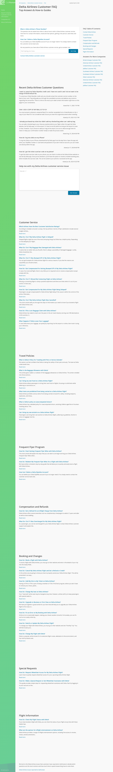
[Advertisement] (49, 72)
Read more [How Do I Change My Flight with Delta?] (22, 627)
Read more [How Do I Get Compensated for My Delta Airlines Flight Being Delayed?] (22, 283)
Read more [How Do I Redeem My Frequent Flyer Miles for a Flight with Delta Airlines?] (22, 455)
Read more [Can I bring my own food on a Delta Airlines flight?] (22, 374)
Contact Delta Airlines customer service (32, 56)
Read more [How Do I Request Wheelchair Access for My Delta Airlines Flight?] (22, 664)
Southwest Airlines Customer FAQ (93, 71)
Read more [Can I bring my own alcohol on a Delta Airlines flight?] (22, 406)
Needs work (73, 768)
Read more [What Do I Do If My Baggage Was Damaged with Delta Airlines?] (22, 241)
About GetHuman (6, 22)
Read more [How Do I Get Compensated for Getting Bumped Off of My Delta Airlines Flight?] (22, 262)
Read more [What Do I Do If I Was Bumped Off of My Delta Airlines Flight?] (22, 251)
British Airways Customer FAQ (92, 60)
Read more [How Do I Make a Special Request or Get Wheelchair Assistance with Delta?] (22, 674)
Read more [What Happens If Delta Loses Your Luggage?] (22, 314)
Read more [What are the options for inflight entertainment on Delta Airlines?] (22, 723)
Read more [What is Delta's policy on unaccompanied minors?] (22, 395)
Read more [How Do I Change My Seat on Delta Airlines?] (22, 585)
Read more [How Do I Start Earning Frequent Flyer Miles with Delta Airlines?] (22, 444)
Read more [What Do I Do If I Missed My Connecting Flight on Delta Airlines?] (22, 272)
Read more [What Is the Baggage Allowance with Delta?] (22, 364)
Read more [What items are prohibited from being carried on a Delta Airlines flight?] (22, 385)
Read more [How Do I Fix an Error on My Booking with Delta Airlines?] (22, 606)
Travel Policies (87, 38)
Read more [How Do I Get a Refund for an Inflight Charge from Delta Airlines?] (22, 504)
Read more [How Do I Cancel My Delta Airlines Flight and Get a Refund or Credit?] (22, 564)
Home (3, 10)
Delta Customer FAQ (89, 77)
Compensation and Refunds (91, 43)
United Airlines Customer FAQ (91, 66)
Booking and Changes (89, 46)
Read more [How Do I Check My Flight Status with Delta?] (22, 713)
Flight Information (88, 52)
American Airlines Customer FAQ (92, 63)
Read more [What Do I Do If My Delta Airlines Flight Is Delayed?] (22, 230)
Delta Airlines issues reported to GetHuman (32, 756)
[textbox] (44, 51)
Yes (67, 768)
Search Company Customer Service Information (6, 14)
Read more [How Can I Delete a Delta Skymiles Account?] (22, 466)
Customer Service (88, 35)
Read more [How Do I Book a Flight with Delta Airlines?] (22, 553)
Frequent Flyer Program (90, 40)
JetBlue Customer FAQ (89, 68)
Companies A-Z (5, 19)
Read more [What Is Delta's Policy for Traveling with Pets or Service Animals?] (22, 353)
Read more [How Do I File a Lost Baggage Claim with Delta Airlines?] (22, 304)
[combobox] (44, 51)
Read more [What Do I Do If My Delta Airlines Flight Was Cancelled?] (22, 293)
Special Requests (88, 49)
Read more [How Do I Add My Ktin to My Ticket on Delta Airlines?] (22, 575)
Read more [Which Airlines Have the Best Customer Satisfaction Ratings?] (22, 220)
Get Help (73, 51)
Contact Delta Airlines (89, 32)
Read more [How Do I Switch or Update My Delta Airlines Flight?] (22, 617)
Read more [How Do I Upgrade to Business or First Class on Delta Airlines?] (22, 596)
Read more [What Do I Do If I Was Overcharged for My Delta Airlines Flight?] (22, 515)
